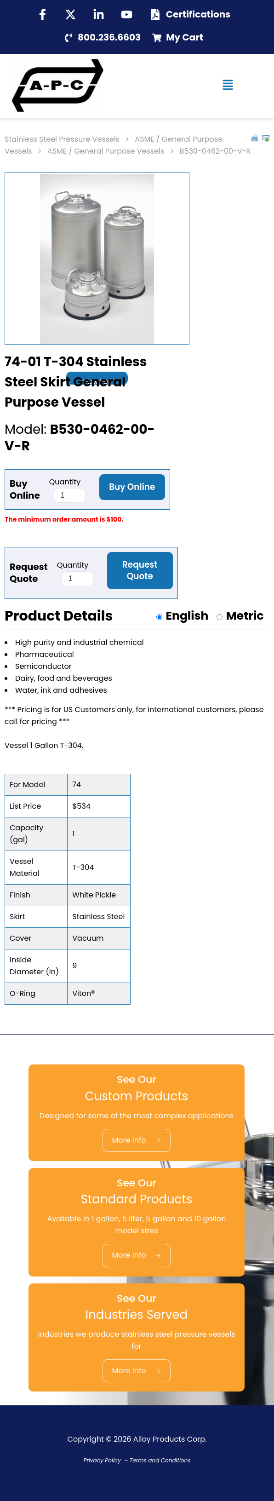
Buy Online (132, 487)
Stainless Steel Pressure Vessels (62, 139)
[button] (228, 86)
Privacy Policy (101, 1460)
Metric (245, 616)
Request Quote (140, 570)
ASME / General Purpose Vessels (106, 151)
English (187, 616)
